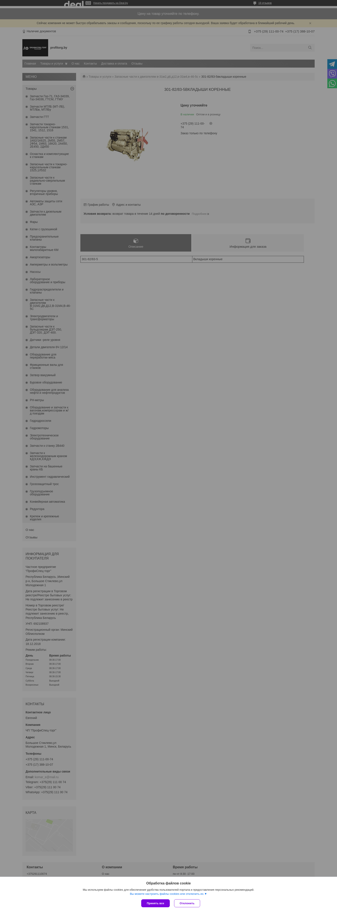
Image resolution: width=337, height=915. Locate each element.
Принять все (155, 903)
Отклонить (187, 903)
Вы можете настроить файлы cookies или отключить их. (167, 893)
